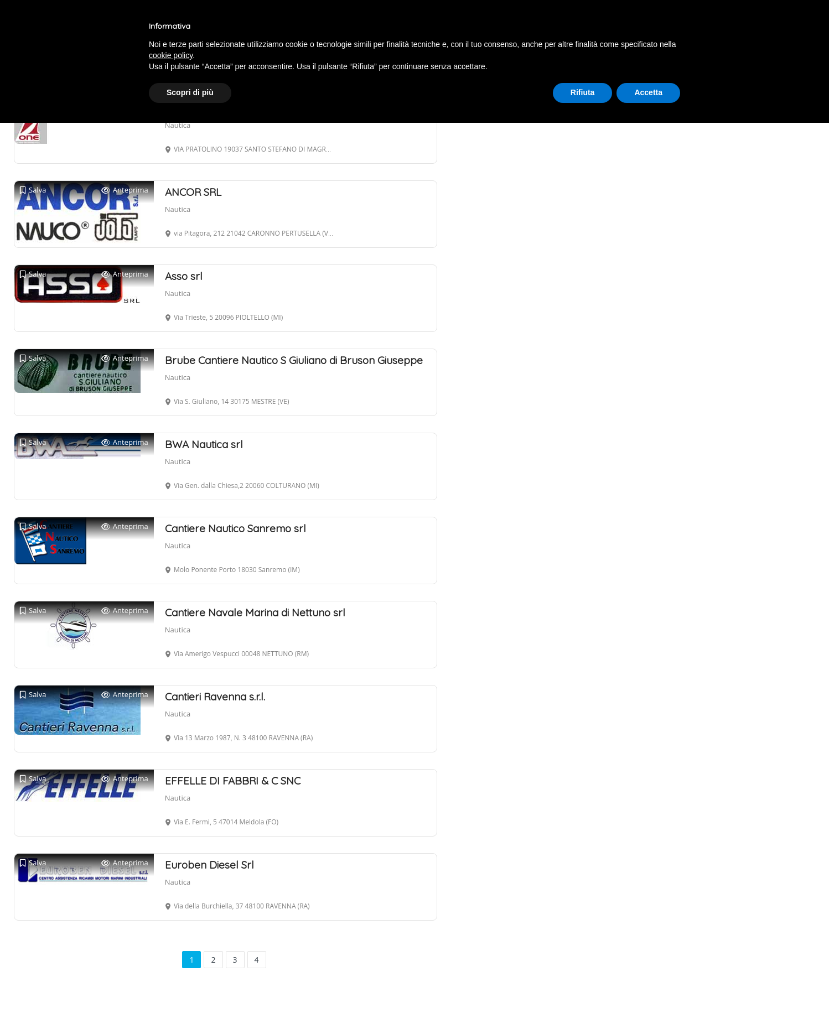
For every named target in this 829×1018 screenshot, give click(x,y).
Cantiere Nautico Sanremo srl (235, 528)
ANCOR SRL (193, 192)
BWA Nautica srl (204, 444)
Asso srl (184, 276)
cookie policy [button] (171, 55)
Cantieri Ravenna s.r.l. (215, 696)
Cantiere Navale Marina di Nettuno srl (255, 612)
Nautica (177, 125)
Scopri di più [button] (190, 92)
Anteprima (124, 190)
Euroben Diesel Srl (209, 864)
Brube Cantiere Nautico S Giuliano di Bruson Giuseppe (294, 360)
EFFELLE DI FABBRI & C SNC (232, 780)
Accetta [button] (648, 92)
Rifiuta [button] (583, 92)
